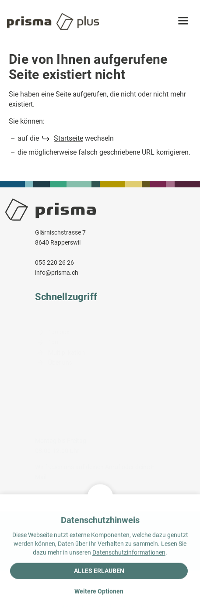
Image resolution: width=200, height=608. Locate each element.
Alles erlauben (99, 571)
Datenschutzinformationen (128, 553)
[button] (183, 21)
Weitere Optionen (98, 592)
